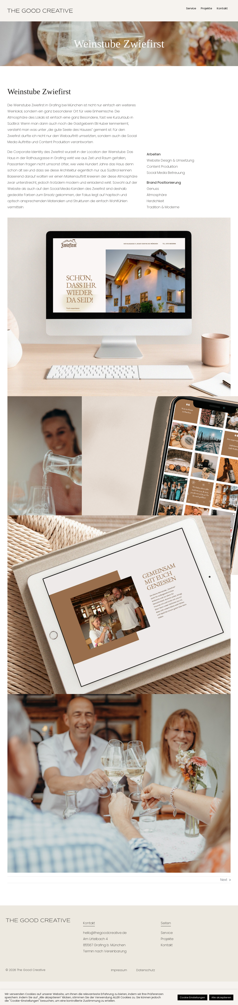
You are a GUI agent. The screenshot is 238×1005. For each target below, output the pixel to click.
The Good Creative (31, 970)
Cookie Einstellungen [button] (192, 997)
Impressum (119, 970)
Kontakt (167, 945)
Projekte (167, 939)
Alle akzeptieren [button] (221, 997)
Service (167, 932)
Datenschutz (145, 970)
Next (223, 879)
